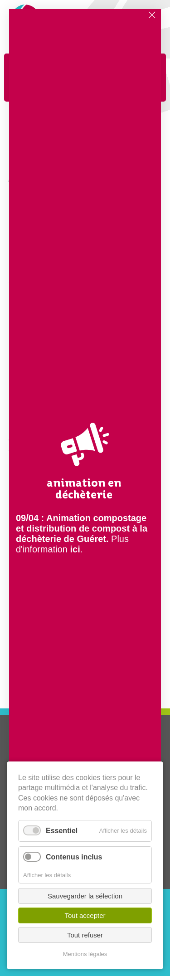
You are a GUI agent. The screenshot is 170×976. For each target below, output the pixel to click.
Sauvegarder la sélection (85, 896)
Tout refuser (85, 935)
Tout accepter (84, 915)
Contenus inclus (74, 857)
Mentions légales (85, 954)
